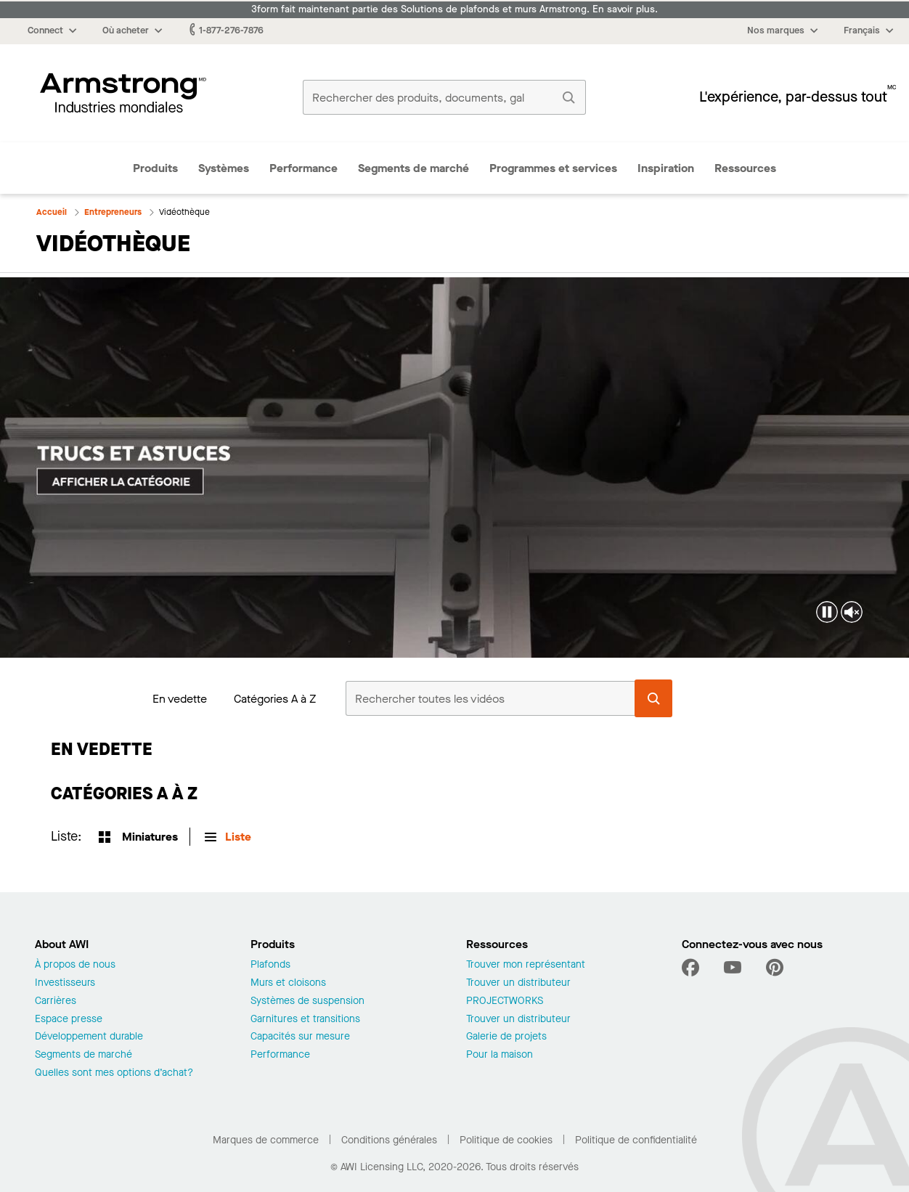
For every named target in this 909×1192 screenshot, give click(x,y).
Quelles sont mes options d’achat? (114, 1073)
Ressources (745, 168)
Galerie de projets (506, 1037)
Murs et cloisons (288, 983)
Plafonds (270, 965)
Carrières (55, 1001)
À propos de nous (75, 965)
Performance (303, 168)
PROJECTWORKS (504, 1001)
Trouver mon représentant (525, 965)
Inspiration (665, 168)
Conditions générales (389, 1140)
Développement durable (89, 1037)
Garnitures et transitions (305, 1019)
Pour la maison (499, 1055)
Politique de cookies (506, 1140)
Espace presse (68, 1019)
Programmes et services (553, 168)
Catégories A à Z (275, 698)
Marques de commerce (266, 1140)
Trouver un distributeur (518, 983)
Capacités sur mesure (300, 1037)
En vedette (179, 698)
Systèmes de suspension (307, 1001)
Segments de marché (413, 168)
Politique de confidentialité (636, 1140)
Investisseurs (65, 983)
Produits (155, 168)
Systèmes (223, 168)
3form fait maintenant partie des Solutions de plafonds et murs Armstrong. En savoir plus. (454, 9)
